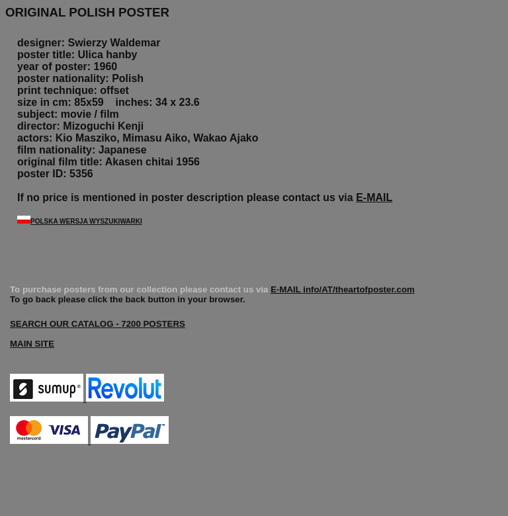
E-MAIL (374, 197)
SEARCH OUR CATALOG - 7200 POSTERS (97, 324)
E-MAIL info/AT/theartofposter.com (343, 289)
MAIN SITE (32, 344)
